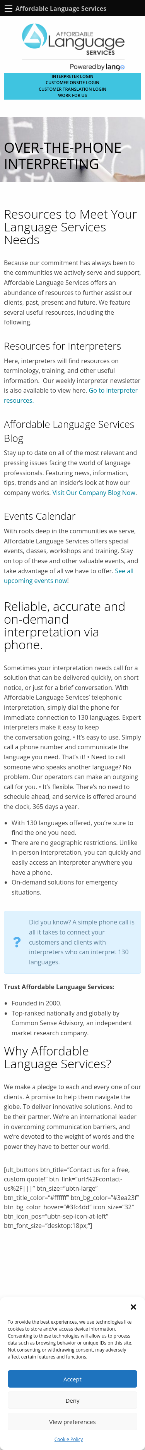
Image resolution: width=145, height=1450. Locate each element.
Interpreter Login (72, 76)
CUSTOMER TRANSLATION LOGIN (72, 89)
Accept (72, 1379)
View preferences (72, 1422)
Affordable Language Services (60, 8)
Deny (72, 1400)
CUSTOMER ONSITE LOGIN (72, 82)
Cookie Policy (69, 1439)
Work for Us (72, 95)
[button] (133, 1307)
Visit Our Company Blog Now (94, 492)
